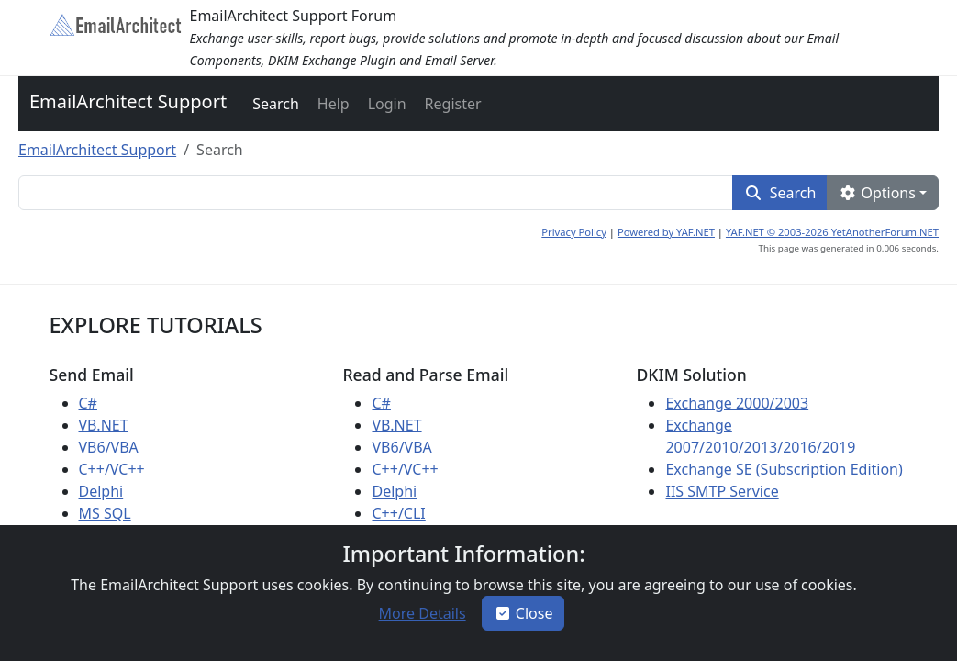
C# (88, 403)
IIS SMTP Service (721, 491)
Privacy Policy (573, 232)
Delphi (101, 491)
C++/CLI (398, 513)
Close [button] (523, 613)
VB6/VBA (109, 447)
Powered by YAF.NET (666, 232)
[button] (273, 103)
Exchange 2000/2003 (736, 403)
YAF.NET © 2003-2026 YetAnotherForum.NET (832, 232)
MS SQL (105, 513)
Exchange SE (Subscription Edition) (783, 469)
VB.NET (103, 425)
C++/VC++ (112, 469)
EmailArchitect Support (128, 101)
